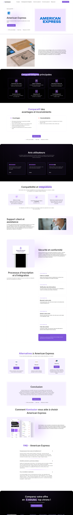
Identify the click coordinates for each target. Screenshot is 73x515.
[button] (18, 2)
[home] (7, 1)
